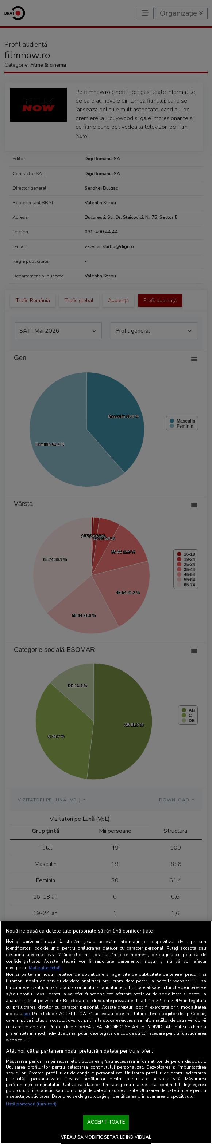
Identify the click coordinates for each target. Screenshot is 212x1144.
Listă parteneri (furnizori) (31, 1104)
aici (26, 1014)
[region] (106, 1032)
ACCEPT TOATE (106, 1122)
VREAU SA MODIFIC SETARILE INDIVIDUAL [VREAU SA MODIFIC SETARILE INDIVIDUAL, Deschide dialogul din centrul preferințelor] (106, 1137)
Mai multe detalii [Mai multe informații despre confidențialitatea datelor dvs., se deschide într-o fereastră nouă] (46, 968)
